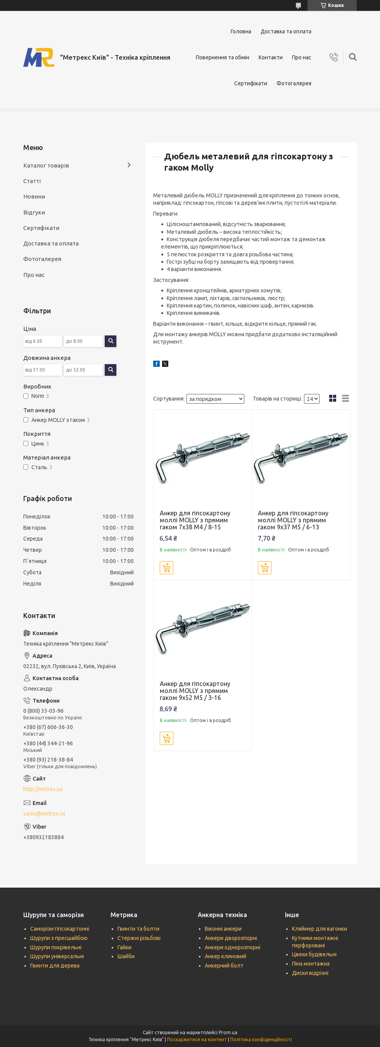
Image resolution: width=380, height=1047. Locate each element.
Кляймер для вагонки (319, 929)
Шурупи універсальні (57, 956)
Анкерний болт (224, 965)
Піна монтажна (311, 964)
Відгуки (34, 212)
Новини (34, 196)
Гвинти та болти (138, 929)
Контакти (271, 57)
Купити (166, 567)
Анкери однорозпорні (232, 947)
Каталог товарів (46, 165)
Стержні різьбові (139, 938)
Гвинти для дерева (54, 965)
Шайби (126, 956)
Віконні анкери (223, 929)
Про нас (301, 57)
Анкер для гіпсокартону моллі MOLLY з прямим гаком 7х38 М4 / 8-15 (195, 520)
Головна (241, 31)
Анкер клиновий (225, 956)
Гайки (124, 947)
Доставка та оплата (286, 31)
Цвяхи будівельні (314, 954)
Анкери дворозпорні (231, 938)
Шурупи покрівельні (55, 947)
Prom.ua (228, 1032)
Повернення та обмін (222, 57)
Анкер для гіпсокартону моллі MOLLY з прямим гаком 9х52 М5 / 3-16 (195, 690)
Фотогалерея (293, 83)
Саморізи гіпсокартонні (59, 929)
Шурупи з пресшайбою (59, 938)
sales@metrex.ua (44, 813)
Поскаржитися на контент (197, 1039)
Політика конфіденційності (261, 1039)
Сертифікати (250, 83)
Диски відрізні (310, 973)
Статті (32, 181)
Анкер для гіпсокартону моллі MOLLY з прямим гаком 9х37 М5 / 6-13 (293, 520)
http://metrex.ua (42, 789)
